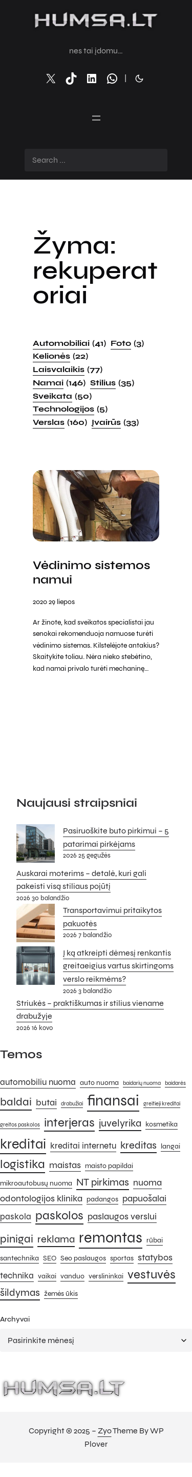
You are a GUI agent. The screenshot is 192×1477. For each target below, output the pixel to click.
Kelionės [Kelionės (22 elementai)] (60, 356)
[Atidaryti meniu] (96, 118)
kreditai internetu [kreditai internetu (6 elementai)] (83, 1146)
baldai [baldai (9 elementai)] (16, 1102)
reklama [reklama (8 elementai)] (56, 1239)
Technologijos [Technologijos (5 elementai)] (70, 409)
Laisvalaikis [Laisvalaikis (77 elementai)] (67, 369)
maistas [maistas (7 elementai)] (65, 1165)
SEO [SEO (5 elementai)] (49, 1258)
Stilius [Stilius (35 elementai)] (112, 383)
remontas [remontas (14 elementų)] (110, 1238)
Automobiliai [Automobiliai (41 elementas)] (69, 343)
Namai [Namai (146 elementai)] (59, 383)
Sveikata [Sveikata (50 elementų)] (62, 396)
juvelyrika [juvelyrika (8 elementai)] (120, 1123)
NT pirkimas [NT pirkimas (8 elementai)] (102, 1182)
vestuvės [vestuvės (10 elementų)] (151, 1274)
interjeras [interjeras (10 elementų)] (69, 1122)
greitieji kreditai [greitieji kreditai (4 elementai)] (161, 1103)
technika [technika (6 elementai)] (17, 1276)
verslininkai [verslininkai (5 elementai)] (106, 1276)
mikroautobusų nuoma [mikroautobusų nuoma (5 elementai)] (36, 1183)
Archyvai (15, 1319)
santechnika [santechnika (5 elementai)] (19, 1258)
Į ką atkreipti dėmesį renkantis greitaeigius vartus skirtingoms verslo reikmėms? (118, 966)
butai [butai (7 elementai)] (46, 1102)
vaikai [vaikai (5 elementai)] (47, 1276)
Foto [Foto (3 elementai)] (127, 343)
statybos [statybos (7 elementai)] (155, 1257)
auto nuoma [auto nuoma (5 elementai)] (99, 1082)
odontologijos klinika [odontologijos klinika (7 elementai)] (41, 1198)
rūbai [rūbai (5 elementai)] (154, 1240)
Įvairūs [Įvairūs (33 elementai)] (115, 422)
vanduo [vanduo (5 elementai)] (72, 1276)
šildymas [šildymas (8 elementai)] (20, 1292)
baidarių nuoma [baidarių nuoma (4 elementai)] (142, 1083)
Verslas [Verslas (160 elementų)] (60, 422)
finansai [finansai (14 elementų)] (113, 1101)
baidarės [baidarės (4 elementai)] (175, 1083)
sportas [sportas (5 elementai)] (122, 1258)
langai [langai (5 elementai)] (170, 1146)
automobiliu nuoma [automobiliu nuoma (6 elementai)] (38, 1082)
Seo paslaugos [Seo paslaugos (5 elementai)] (83, 1258)
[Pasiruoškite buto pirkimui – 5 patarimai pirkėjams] (35, 845)
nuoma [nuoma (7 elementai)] (147, 1182)
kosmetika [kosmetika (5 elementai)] (161, 1124)
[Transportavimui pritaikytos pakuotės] (35, 925)
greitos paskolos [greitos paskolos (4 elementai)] (20, 1124)
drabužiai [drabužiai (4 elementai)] (72, 1103)
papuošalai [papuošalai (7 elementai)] (144, 1198)
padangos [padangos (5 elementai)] (102, 1199)
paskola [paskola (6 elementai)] (15, 1217)
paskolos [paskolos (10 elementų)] (59, 1215)
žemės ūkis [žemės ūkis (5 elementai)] (61, 1293)
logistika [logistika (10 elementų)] (22, 1164)
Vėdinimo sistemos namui (91, 572)
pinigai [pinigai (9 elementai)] (16, 1239)
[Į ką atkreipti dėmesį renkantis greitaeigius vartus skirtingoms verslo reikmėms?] (35, 967)
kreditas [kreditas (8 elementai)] (138, 1145)
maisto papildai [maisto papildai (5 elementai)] (109, 1165)
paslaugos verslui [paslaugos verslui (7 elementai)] (122, 1216)
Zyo (105, 1430)
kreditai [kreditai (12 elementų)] (23, 1144)
